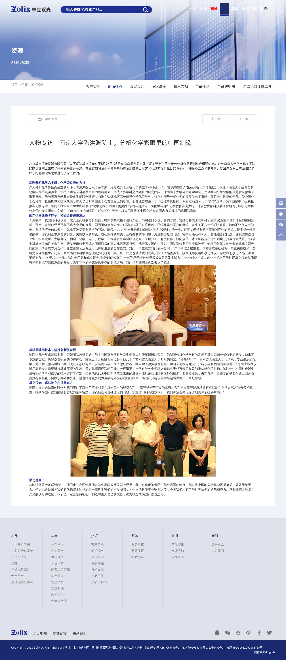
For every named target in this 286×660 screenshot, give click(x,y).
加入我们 (217, 550)
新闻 (245, 9)
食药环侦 (57, 557)
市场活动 (177, 550)
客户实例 (97, 544)
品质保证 (137, 550)
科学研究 (57, 575)
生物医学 (57, 550)
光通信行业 (59, 601)
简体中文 (259, 652)
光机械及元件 (20, 569)
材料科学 (57, 544)
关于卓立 (217, 544)
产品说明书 (99, 582)
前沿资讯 (177, 544)
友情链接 (60, 633)
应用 (203, 9)
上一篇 (215, 119)
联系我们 (79, 633)
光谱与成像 (19, 557)
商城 (213, 9)
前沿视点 (37, 84)
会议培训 (97, 557)
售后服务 (137, 557)
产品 (192, 9)
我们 (255, 9)
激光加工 (57, 594)
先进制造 (57, 588)
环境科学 (57, 563)
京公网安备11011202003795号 (244, 647)
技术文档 (97, 569)
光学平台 (17, 575)
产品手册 (97, 575)
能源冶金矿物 (60, 569)
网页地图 (40, 633)
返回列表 (51, 119)
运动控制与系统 (22, 582)
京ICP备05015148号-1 (194, 647)
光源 (14, 563)
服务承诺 (137, 544)
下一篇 (243, 119)
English (270, 652)
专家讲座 (97, 563)
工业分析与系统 (22, 550)
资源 (224, 9)
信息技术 (57, 582)
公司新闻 (177, 557)
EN (266, 8)
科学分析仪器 (20, 544)
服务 (234, 9)
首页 (14, 84)
